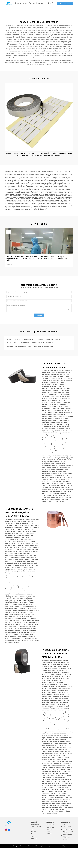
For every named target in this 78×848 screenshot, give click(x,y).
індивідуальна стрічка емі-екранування (19, 346)
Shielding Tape (50, 824)
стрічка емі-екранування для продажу (48, 339)
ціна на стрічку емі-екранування (44, 346)
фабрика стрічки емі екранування (42, 342)
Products (33, 831)
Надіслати (39, 315)
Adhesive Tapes (50, 827)
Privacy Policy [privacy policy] (61, 846)
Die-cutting (49, 833)
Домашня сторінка (36, 826)
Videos (33, 836)
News (32, 833)
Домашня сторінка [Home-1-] (21, 3)
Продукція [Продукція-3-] (39, 3)
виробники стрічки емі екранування (18, 342)
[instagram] (6, 829)
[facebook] (9, 829)
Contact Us (34, 838)
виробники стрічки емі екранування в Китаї (20, 339)
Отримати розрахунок (65, 3)
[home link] (8, 3)
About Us (33, 829)
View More (9, 264)
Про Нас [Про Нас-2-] (32, 3)
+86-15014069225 (68, 826)
